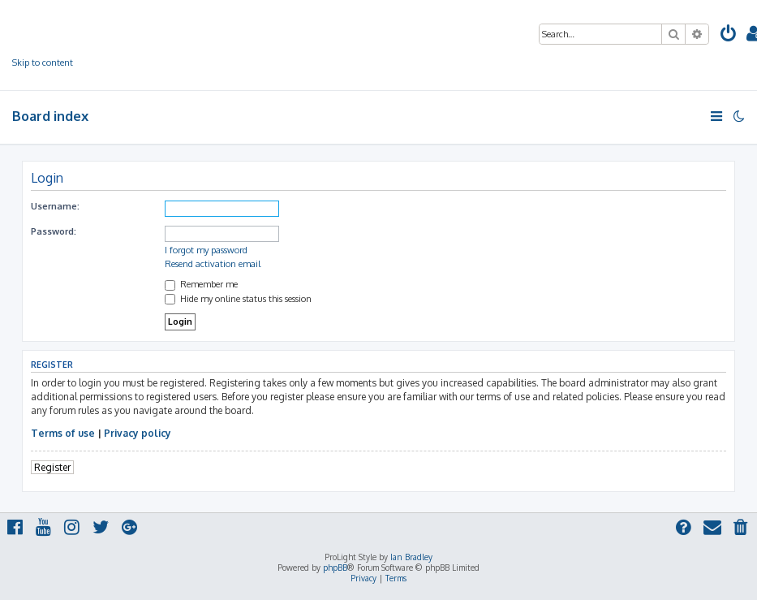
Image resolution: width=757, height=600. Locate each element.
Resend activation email (212, 264)
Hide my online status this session (238, 298)
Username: (55, 206)
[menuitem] (728, 36)
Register (52, 467)
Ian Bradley (411, 557)
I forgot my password (206, 250)
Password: (53, 231)
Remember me (201, 284)
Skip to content (42, 62)
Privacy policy (137, 433)
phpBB (335, 567)
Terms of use (63, 433)
